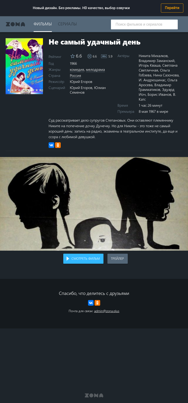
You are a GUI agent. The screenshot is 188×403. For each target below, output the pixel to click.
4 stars (19, 90)
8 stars (33, 90)
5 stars (23, 90)
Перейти (172, 8)
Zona (15, 24)
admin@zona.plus (106, 311)
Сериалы (67, 24)
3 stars (16, 90)
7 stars (30, 90)
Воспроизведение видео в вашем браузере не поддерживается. (94, 204)
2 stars (12, 90)
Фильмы (43, 24)
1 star (9, 90)
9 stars (37, 90)
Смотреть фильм (85, 258)
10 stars (40, 90)
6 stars (26, 90)
